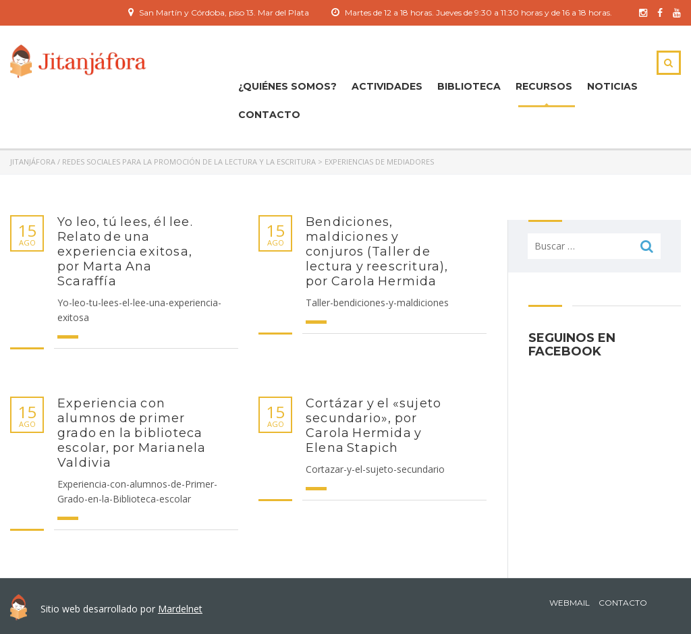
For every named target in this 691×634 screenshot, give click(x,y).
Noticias (612, 86)
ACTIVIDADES (387, 86)
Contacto (269, 115)
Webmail (569, 603)
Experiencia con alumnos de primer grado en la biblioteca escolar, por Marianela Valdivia (131, 433)
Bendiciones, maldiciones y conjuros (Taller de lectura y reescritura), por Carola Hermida (377, 251)
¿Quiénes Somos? (287, 86)
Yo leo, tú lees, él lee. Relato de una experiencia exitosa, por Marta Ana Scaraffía (125, 251)
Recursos (544, 86)
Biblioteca (469, 86)
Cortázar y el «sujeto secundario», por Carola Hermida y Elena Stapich (373, 425)
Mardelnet (180, 608)
